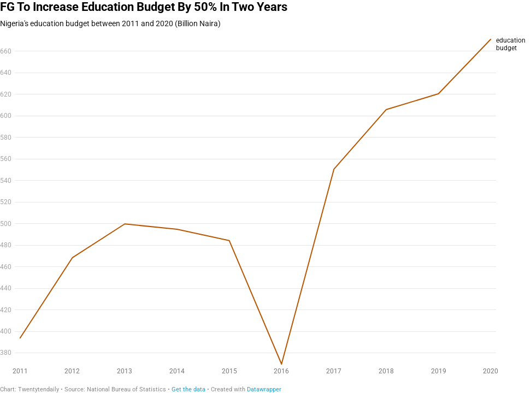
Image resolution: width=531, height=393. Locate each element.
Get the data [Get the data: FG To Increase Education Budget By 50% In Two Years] (188, 389)
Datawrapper (264, 389)
